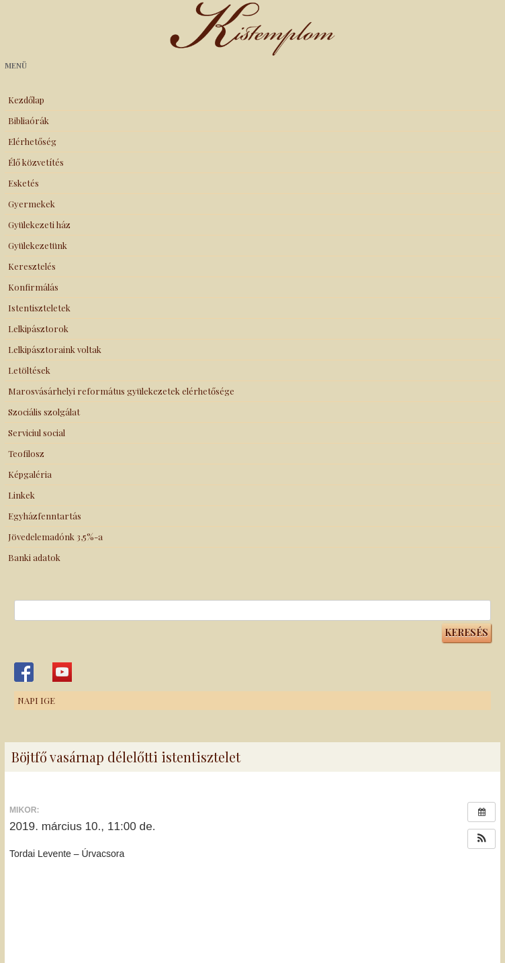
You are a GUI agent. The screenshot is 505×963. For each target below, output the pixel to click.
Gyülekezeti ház (39, 224)
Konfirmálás (33, 287)
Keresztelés (32, 266)
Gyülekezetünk (37, 245)
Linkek (21, 495)
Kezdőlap (26, 99)
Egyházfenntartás (44, 515)
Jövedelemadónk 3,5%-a (55, 536)
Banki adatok (34, 557)
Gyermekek (31, 203)
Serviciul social (36, 432)
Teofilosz (26, 453)
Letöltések (29, 370)
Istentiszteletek (39, 307)
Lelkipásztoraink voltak (54, 349)
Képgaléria (30, 474)
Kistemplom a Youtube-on (62, 672)
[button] (481, 838)
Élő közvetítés (36, 162)
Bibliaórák (28, 120)
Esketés (23, 183)
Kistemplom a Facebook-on (24, 672)
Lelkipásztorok (38, 328)
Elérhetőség (32, 141)
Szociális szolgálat (44, 411)
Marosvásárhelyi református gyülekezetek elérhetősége (121, 391)
